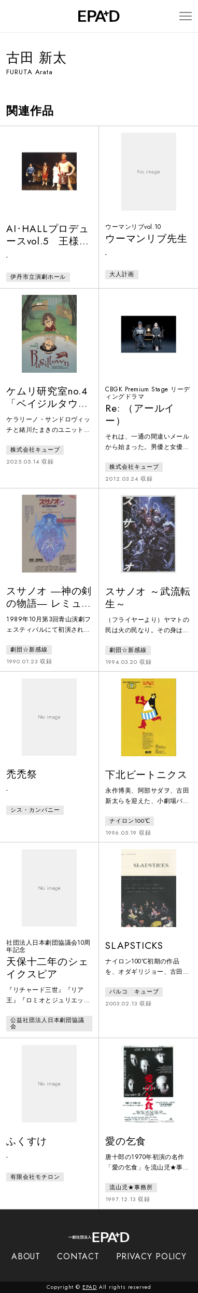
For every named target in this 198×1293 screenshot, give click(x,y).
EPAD (89, 1287)
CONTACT (78, 1256)
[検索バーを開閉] (11, 16)
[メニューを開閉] (185, 16)
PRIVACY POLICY (151, 1256)
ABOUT (26, 1256)
